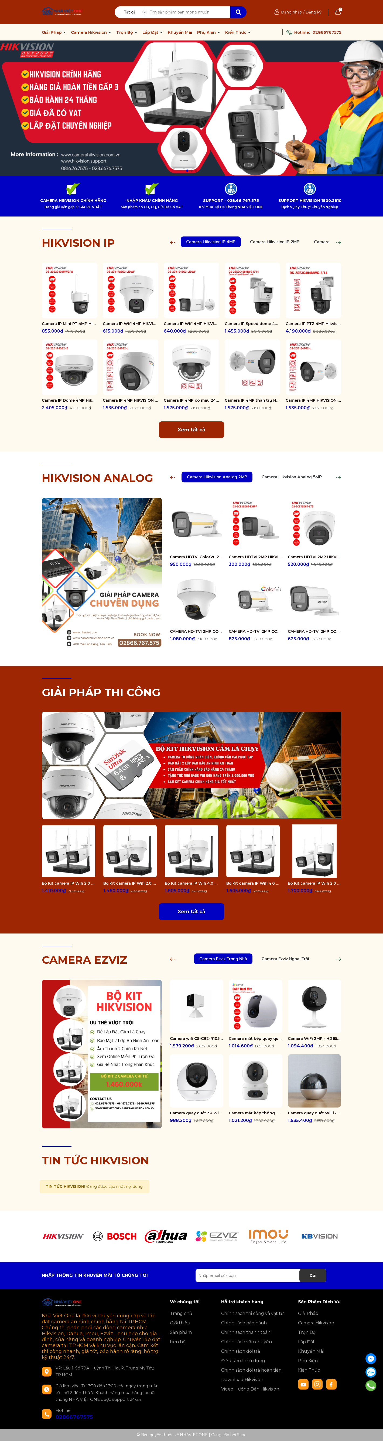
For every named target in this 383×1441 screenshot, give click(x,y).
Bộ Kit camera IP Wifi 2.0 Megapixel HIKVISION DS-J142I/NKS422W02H (130, 883)
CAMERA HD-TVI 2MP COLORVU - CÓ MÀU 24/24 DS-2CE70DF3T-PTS (196, 631)
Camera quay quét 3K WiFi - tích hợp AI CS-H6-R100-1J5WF (196, 1113)
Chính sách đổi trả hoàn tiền (251, 1370)
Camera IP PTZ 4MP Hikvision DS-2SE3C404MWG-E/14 (313, 323)
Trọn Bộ (125, 32)
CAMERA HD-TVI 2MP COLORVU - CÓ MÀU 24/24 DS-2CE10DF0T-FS (314, 631)
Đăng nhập (291, 12)
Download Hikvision (242, 1379)
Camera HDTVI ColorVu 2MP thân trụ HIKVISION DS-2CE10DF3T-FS (196, 556)
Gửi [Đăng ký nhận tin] (313, 1275)
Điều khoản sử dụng (243, 1360)
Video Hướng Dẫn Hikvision (250, 1389)
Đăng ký (314, 12)
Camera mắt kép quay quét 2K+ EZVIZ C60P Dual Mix (255, 1038)
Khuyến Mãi (180, 32)
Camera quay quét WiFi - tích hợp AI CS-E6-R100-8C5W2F (314, 1113)
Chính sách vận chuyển (246, 1341)
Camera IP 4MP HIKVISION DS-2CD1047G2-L (313, 400)
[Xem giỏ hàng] (338, 12)
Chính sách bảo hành (244, 1322)
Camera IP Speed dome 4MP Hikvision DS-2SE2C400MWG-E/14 (252, 323)
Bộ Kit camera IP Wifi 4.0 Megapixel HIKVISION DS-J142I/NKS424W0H (253, 883)
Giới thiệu (180, 1322)
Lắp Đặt (150, 32)
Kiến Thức (236, 32)
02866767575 (326, 32)
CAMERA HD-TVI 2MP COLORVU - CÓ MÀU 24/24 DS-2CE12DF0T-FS (255, 631)
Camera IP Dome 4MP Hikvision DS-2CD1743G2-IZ (69, 400)
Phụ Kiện (207, 32)
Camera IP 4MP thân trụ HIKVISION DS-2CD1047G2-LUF (252, 400)
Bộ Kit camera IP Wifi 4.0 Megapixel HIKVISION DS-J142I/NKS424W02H (191, 883)
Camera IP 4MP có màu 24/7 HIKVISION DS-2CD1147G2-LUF (191, 400)
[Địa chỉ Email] (261, 1275)
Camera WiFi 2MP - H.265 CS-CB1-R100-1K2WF (314, 1038)
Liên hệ (178, 1341)
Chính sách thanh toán (246, 1332)
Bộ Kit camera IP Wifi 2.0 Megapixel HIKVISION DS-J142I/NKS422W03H (314, 883)
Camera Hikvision (89, 32)
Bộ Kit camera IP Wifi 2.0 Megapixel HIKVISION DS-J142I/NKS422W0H (68, 883)
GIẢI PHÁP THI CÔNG (101, 692)
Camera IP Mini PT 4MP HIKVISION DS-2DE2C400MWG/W (69, 323)
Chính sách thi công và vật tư (252, 1313)
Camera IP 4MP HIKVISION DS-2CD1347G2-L (130, 400)
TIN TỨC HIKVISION (95, 1160)
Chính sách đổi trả (240, 1351)
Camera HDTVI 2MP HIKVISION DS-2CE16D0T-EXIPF (255, 556)
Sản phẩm (181, 1332)
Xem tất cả (191, 430)
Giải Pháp (52, 32)
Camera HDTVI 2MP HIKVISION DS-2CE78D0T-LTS (314, 556)
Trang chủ (181, 1313)
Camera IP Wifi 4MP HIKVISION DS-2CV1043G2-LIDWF (191, 323)
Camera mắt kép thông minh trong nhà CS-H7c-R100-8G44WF (255, 1113)
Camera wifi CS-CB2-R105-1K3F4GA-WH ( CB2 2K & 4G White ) (196, 1038)
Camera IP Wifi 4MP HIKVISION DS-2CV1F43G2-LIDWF (130, 323)
